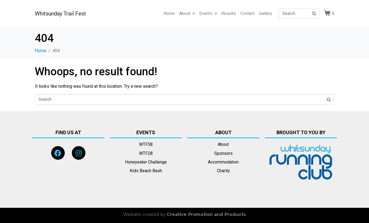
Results (228, 13)
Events (208, 13)
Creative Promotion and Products (206, 214)
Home (169, 13)
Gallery (265, 13)
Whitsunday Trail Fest (60, 13)
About (187, 13)
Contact (247, 13)
